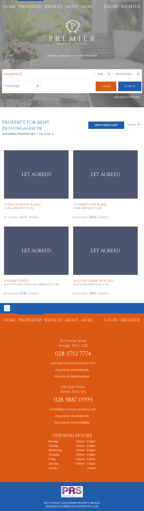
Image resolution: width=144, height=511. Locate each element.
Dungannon (13, 74)
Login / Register (122, 6)
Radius (101, 74)
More (87, 6)
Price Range (12, 85)
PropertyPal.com (87, 505)
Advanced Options (127, 95)
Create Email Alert (106, 123)
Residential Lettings (128, 74)
